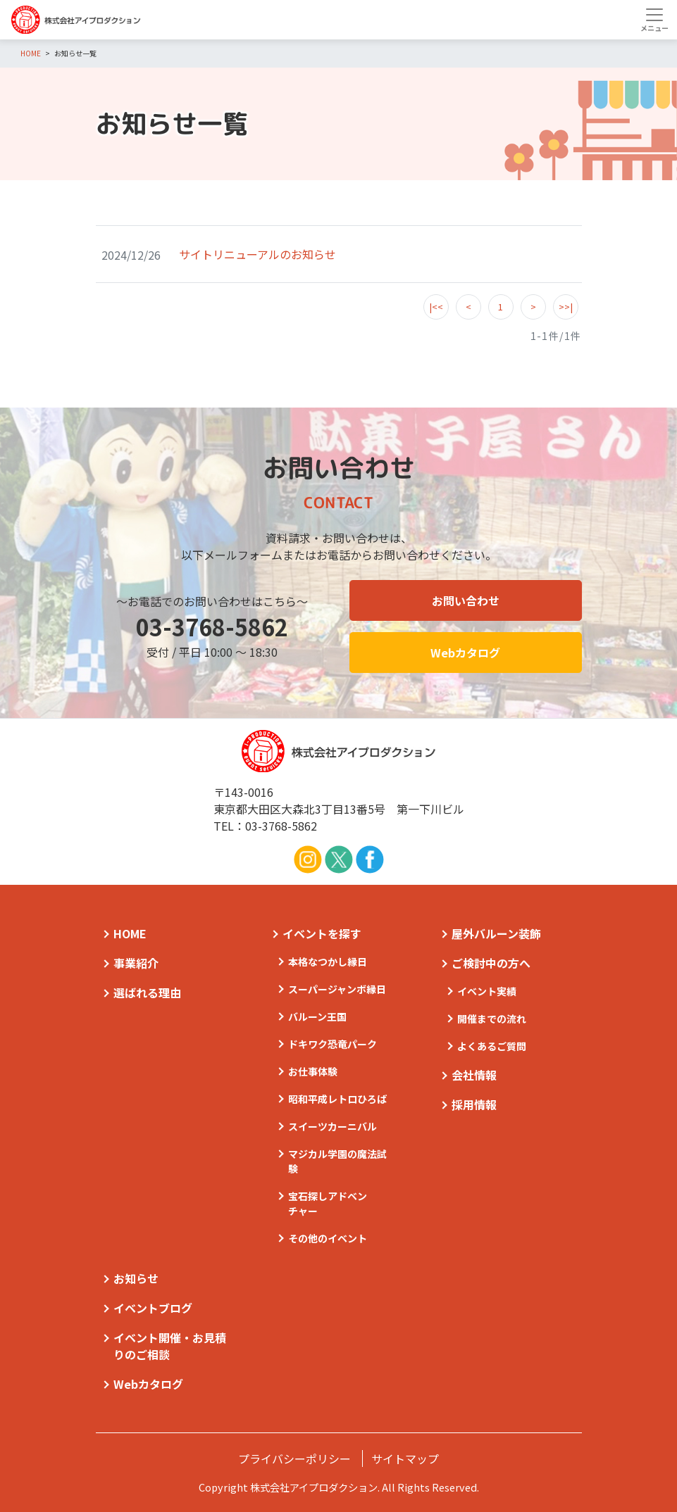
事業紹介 (136, 963)
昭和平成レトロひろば (337, 1099)
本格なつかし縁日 (327, 962)
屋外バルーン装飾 (496, 933)
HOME (130, 933)
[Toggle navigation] (654, 19)
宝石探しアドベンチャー (327, 1203)
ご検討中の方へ (491, 963)
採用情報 (474, 1104)
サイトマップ (405, 1458)
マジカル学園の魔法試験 (337, 1161)
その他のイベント (327, 1238)
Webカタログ (465, 652)
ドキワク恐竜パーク (332, 1044)
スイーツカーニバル (332, 1126)
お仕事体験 (312, 1071)
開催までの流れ (491, 1019)
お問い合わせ (465, 600)
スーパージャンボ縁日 (337, 989)
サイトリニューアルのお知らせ (257, 254)
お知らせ (136, 1278)
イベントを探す (321, 933)
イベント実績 (486, 991)
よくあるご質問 (491, 1046)
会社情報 (474, 1074)
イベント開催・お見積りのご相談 (169, 1346)
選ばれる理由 (147, 992)
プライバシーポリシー (294, 1458)
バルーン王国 (317, 1016)
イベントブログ (152, 1307)
